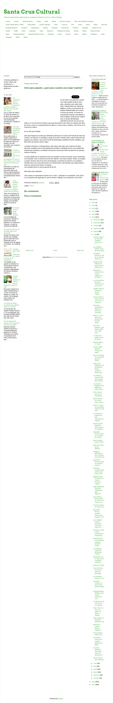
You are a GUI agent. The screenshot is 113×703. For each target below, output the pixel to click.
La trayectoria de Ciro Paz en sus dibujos (98, 603)
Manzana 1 (50, 31)
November (97, 223)
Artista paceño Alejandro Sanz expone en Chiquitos (98, 426)
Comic (56, 24)
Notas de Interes (95, 31)
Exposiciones (35, 28)
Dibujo (95, 24)
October (96, 225)
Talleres (84, 34)
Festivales (54, 28)
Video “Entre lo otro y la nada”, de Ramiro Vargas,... (98, 611)
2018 (93, 208)
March (95, 672)
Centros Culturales (44, 24)
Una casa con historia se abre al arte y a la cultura (16, 130)
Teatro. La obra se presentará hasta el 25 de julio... (98, 407)
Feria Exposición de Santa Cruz (99, 80)
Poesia (60, 34)
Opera (7, 34)
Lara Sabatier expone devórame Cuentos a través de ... (98, 523)
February (96, 675)
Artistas (39, 21)
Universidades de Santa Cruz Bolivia (98, 141)
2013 (93, 684)
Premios (68, 34)
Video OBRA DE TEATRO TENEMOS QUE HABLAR (98, 490)
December (97, 220)
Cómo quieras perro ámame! (98, 659)
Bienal (54, 21)
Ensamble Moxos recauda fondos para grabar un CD (98, 513)
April (95, 669)
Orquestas (51, 34)
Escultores (24, 28)
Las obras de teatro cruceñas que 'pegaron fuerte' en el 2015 (11, 305)
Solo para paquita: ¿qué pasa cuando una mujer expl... (98, 329)
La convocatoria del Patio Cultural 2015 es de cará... (98, 283)
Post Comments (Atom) (59, 257)
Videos (25, 37)
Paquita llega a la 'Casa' (98, 343)
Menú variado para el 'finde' (98, 441)
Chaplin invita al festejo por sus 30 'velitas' (98, 291)
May (95, 666)
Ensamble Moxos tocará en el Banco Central (98, 462)
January (96, 678)
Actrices (16, 21)
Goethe (8, 31)
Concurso (64, 24)
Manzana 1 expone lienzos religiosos (97, 627)
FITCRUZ (75, 28)
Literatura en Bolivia (99, 111)
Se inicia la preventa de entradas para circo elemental (11, 231)
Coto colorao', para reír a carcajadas (97, 394)
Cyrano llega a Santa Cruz (98, 634)
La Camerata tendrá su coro (98, 577)
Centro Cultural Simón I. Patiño (14, 24)
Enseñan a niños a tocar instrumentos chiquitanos (98, 532)
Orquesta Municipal (18, 34)
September (97, 228)
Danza (88, 24)
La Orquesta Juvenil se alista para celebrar (97, 551)
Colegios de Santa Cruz (100, 172)
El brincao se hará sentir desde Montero (16, 211)
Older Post (80, 250)
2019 (93, 205)
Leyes (41, 31)
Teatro (102, 34)
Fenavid (45, 28)
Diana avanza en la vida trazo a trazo (98, 400)
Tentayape (9, 37)
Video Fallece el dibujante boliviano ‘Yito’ (98, 620)
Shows (76, 34)
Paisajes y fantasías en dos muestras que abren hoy (98, 454)
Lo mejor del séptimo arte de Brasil (98, 337)
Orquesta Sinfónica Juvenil (36, 34)
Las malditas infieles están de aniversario (98, 249)
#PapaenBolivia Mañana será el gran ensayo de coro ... (98, 594)
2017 (93, 211)
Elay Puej (104, 24)
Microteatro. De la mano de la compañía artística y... (98, 559)
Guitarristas (32, 31)
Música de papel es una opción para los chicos (98, 357)
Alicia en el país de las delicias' (98, 447)
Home (55, 250)
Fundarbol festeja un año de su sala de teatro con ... (98, 256)
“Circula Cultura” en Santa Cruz (98, 506)
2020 (93, 202)
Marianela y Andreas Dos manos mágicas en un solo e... (98, 273)
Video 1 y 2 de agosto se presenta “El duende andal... (98, 319)
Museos (76, 31)
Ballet (46, 21)
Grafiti (23, 31)
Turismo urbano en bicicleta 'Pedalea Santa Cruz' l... (98, 240)
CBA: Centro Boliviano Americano (84, 21)
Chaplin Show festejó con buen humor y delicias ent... (98, 264)
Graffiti (16, 31)
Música (84, 31)
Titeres (17, 37)
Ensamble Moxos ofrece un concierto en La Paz (98, 434)
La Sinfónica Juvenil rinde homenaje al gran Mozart (98, 378)
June (95, 663)
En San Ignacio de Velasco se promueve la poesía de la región (12, 323)
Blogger (60, 698)
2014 (93, 682)
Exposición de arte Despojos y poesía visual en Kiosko (98, 542)
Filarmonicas (65, 28)
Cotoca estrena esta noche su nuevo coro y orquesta (98, 299)
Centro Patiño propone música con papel (97, 349)
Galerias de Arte (96, 28)
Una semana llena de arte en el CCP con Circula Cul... (98, 499)
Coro (72, 24)
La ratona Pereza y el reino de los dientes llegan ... (98, 584)
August (95, 231)
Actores (8, 21)
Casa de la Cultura (65, 21)
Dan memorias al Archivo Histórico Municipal (98, 570)
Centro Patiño (31, 24)
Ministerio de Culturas (63, 31)
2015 (93, 217)
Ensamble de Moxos (11, 28)
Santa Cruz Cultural (32, 11)
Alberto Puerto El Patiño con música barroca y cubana (98, 480)
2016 (93, 214)
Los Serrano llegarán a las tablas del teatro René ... (98, 386)
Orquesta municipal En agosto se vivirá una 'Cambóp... (98, 308)
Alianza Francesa (28, 21)
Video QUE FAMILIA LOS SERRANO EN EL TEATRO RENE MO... (98, 368)
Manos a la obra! (98, 565)
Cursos (80, 24)
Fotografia (85, 28)
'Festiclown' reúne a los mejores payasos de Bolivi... (97, 641)
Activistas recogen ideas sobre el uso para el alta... (98, 470)
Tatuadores (94, 34)
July (95, 234)
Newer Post (30, 250)
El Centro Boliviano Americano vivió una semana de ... (98, 651)
